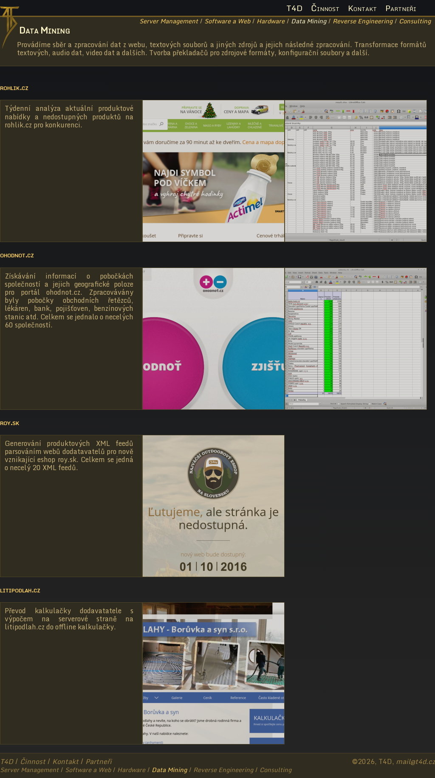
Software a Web (227, 21)
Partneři (400, 7)
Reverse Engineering (363, 21)
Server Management (168, 21)
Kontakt (362, 7)
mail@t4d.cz (415, 761)
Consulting (415, 21)
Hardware (271, 21)
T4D (294, 7)
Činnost (325, 7)
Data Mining (308, 21)
